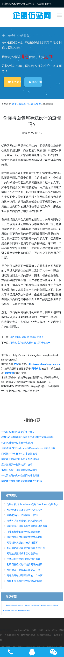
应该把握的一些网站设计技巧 (16, 464)
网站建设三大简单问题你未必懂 (23, 570)
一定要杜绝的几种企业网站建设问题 (20, 475)
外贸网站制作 (55, 605)
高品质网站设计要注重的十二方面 (24, 575)
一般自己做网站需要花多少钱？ (18, 431)
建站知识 (36, 104)
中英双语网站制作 (11, 610)
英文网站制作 (17, 605)
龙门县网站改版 (8, 605)
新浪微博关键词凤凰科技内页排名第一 (30, 342)
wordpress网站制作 (24, 610)
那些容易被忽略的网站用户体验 (23, 559)
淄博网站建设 (44, 635)
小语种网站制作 (35, 605)
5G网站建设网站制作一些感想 (17, 442)
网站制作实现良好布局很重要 (22, 542)
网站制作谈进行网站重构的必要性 (24, 537)
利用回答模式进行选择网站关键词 (24, 564)
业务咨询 (14, 82)
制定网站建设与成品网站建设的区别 (26, 548)
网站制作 (24, 104)
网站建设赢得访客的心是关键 (22, 553)
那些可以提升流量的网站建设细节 (19, 470)
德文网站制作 (26, 605)
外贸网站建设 (28, 635)
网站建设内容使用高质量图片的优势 (20, 459)
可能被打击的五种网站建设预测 (23, 531)
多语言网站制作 (46, 605)
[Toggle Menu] (59, 15)
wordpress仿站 (22, 630)
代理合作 (35, 82)
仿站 (4, 610)
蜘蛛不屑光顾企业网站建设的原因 (24, 580)
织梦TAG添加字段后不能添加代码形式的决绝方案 (27, 437)
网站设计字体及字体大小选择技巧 (19, 453)
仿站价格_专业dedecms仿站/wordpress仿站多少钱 (28, 448)
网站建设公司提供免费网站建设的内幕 (21, 481)
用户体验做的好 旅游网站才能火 (27, 337)
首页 (14, 104)
